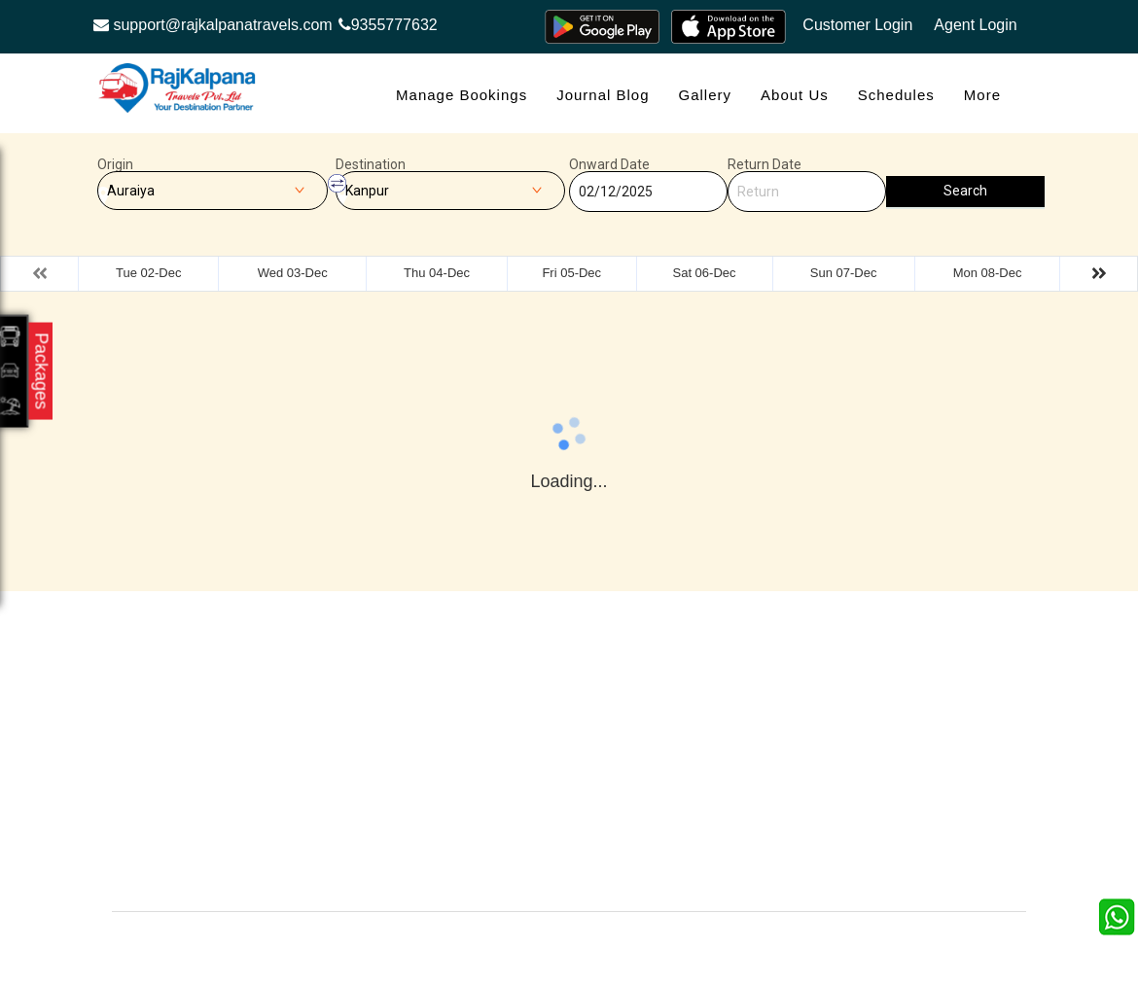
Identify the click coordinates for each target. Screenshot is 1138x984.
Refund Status (402, 794)
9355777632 (388, 25)
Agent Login (975, 25)
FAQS (524, 823)
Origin (115, 164)
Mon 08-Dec (987, 272)
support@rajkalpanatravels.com (213, 25)
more (982, 95)
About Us (795, 95)
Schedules (896, 95)
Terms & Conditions (713, 764)
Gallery (705, 95)
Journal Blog (602, 95)
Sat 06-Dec (704, 272)
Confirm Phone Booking (699, 833)
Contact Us (540, 871)
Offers (378, 706)
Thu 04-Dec (437, 272)
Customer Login (857, 25)
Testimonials (543, 735)
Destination (371, 164)
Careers (383, 871)
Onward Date (609, 164)
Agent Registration (414, 823)
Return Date (764, 164)
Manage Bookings (461, 95)
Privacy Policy (548, 764)
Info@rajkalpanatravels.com (226, 850)
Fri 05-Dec (571, 272)
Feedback (684, 735)
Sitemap (531, 794)
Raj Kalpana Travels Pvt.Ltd (651, 941)
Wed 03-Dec (293, 272)
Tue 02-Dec (148, 272)
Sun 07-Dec (843, 272)
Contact (382, 735)
